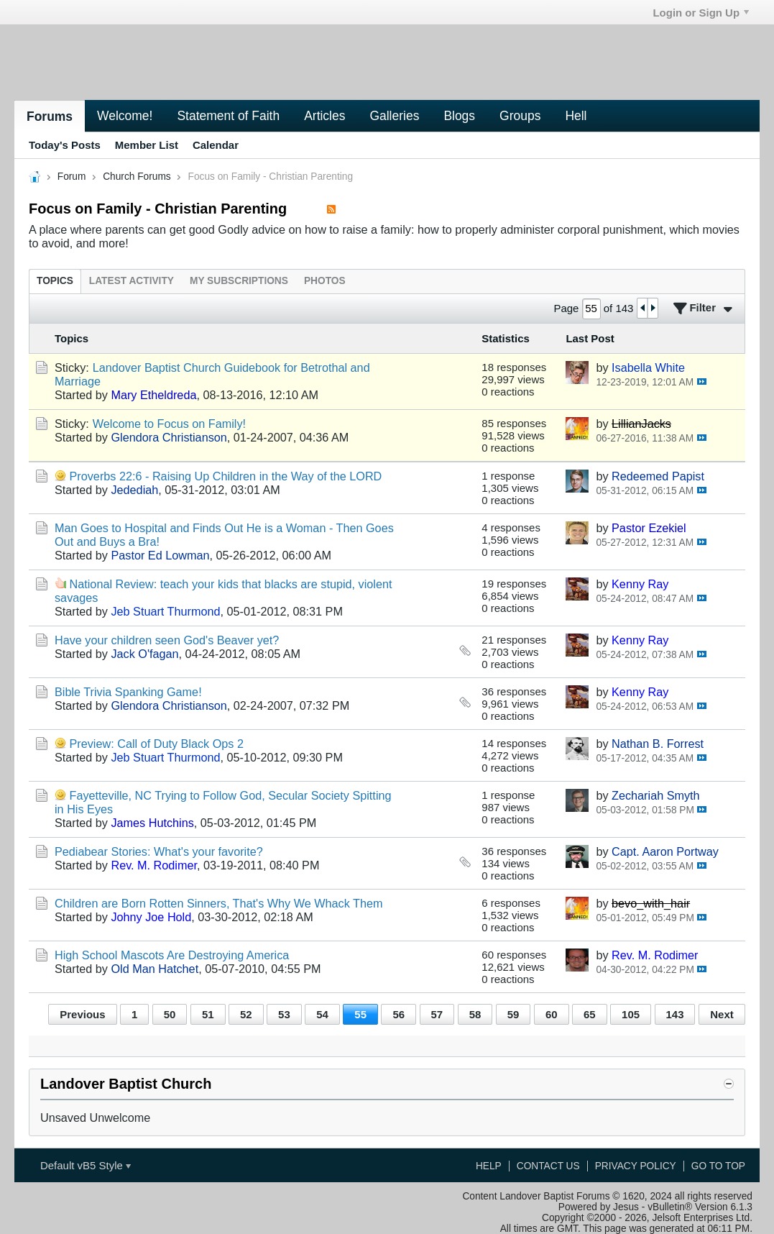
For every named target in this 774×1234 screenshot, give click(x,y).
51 (208, 1014)
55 (360, 1014)
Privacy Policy (635, 1166)
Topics (55, 280)
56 (398, 1014)
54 (322, 1014)
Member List (146, 145)
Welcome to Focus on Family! (169, 423)
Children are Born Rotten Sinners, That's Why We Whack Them (219, 903)
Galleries (394, 116)
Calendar (216, 145)
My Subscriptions (239, 280)
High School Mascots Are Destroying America (172, 955)
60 (551, 1014)
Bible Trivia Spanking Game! (128, 691)
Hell (575, 116)
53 (284, 1014)
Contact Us (548, 1166)
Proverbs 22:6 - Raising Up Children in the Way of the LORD (226, 476)
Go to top (718, 1166)
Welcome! (124, 116)
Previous (82, 1014)
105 (631, 1014)
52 (246, 1014)
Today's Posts (65, 145)
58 (475, 1014)
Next (721, 1014)
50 (170, 1014)
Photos (325, 280)
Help (489, 1166)
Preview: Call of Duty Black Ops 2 (157, 743)
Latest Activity (131, 280)
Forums (50, 116)
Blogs (459, 116)
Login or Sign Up (701, 12)
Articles (324, 116)
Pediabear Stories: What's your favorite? (159, 851)
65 (590, 1014)
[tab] (55, 281)
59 (513, 1014)
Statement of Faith (228, 116)
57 (437, 1014)
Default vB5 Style (85, 1165)
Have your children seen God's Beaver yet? (167, 640)
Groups (519, 116)
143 (675, 1014)
